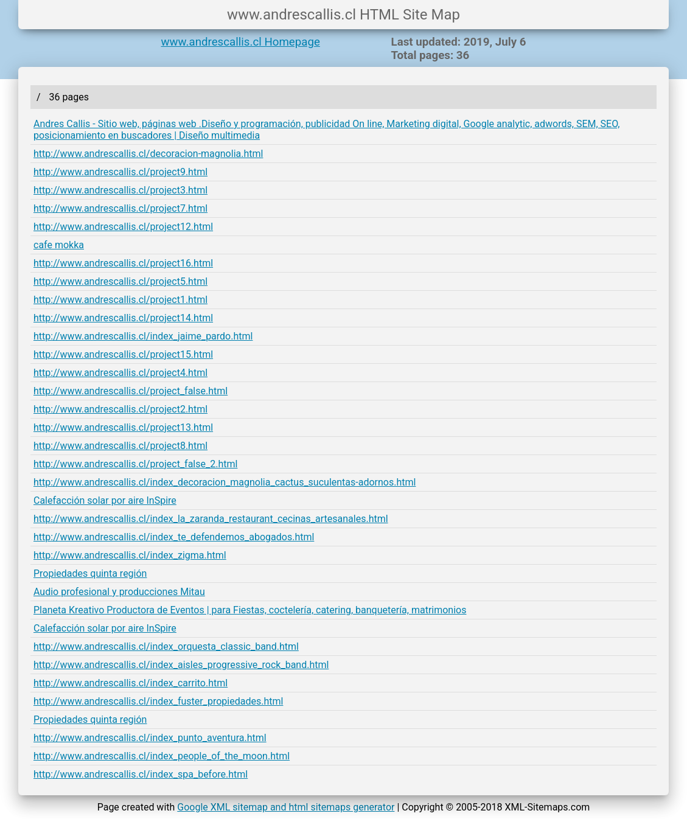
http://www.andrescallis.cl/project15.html (123, 354)
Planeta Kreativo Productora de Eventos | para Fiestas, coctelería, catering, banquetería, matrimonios (249, 610)
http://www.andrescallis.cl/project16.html (123, 263)
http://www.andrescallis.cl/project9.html (120, 172)
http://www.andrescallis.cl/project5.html (120, 281)
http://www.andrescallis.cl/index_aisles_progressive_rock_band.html (181, 665)
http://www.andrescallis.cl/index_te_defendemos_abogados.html (173, 537)
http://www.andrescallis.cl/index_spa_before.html (140, 774)
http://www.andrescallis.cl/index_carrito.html (130, 683)
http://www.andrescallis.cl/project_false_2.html (135, 464)
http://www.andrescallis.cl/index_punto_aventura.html (150, 738)
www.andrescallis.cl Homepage (240, 42)
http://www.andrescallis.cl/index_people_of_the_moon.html (161, 756)
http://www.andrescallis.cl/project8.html (120, 445)
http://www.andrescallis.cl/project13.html (123, 427)
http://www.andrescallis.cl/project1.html (120, 299)
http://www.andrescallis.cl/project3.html (120, 190)
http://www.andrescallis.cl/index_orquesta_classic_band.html (166, 646)
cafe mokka (58, 245)
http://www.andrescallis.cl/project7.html (120, 208)
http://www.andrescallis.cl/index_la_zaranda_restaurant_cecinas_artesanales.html (210, 519)
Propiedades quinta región (90, 573)
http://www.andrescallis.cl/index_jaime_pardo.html (143, 336)
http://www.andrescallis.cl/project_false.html (130, 391)
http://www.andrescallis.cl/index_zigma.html (129, 555)
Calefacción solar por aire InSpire (104, 500)
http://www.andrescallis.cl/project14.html (123, 318)
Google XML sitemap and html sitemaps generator (285, 807)
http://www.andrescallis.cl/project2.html (120, 409)
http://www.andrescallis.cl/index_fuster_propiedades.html (158, 701)
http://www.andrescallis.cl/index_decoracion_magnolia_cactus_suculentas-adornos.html (224, 482)
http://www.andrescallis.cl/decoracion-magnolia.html (148, 153)
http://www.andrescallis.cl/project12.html (123, 226)
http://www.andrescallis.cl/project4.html (120, 372)
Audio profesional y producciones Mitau (119, 592)
